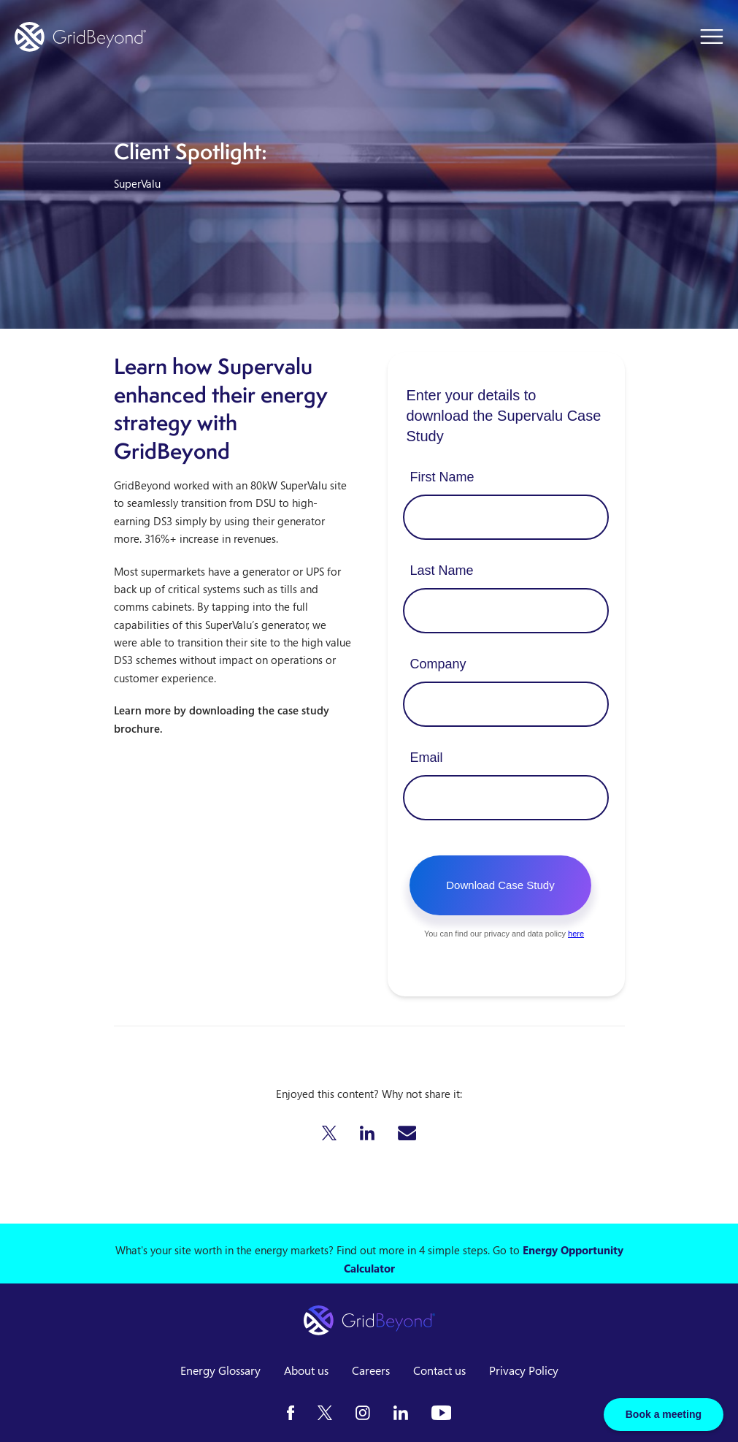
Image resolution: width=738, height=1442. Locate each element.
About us (306, 1370)
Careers (371, 1370)
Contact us (439, 1370)
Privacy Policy (523, 1370)
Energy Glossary (220, 1370)
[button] (329, 1133)
